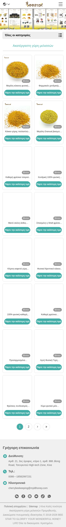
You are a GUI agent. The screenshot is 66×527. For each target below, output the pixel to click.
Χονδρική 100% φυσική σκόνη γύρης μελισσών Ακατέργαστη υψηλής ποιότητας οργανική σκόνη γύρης (48, 177)
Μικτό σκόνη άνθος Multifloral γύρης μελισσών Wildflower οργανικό (17, 223)
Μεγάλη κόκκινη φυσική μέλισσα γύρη (17, 86)
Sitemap (33, 506)
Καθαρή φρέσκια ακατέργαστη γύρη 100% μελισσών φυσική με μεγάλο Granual (48, 314)
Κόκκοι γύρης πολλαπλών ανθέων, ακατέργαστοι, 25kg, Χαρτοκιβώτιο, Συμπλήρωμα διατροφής (17, 131)
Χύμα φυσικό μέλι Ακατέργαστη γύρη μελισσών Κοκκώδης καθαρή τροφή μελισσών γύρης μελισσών (48, 406)
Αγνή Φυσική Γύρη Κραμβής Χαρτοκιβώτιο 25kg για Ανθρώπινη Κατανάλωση (49, 360)
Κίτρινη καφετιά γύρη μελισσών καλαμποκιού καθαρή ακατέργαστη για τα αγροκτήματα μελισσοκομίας (17, 269)
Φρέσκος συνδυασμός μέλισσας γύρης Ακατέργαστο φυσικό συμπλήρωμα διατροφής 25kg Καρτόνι (17, 406)
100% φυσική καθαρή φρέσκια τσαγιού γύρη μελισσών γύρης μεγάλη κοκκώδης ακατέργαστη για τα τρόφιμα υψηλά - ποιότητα (17, 314)
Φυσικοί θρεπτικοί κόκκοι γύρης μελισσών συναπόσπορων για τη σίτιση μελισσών (48, 269)
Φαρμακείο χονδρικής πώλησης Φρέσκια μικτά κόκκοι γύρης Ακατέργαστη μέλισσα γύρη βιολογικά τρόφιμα (48, 86)
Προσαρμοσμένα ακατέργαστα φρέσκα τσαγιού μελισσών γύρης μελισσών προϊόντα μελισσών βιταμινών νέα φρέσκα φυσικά (17, 360)
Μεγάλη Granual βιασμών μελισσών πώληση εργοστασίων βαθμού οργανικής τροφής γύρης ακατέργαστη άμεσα (49, 131)
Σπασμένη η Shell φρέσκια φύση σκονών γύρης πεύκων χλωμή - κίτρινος (48, 223)
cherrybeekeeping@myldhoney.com (28, 488)
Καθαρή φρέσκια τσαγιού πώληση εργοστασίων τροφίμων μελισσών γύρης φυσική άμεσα (17, 177)
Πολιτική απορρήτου (15, 506)
